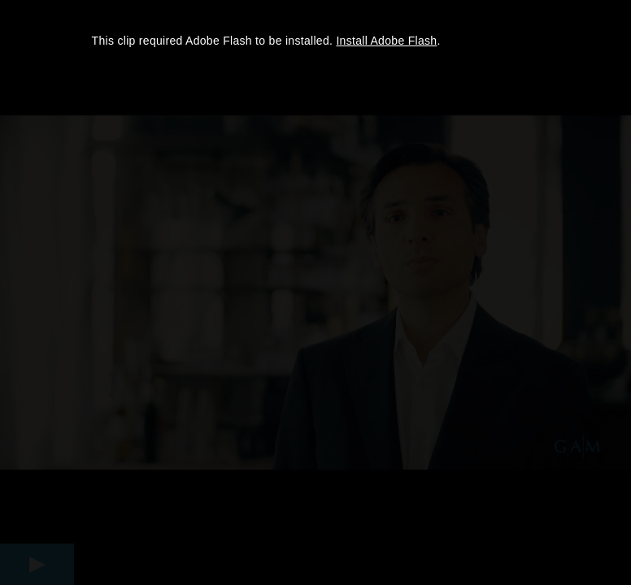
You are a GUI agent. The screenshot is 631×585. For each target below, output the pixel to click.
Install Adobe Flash (386, 40)
